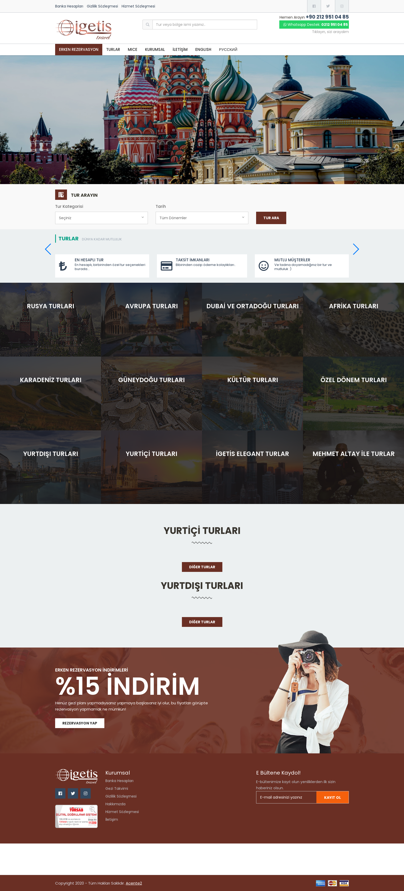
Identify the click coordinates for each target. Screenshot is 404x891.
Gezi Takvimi (116, 788)
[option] (202, 119)
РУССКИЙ (228, 49)
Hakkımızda (115, 804)
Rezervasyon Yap (79, 723)
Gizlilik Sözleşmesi (102, 6)
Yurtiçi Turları (202, 530)
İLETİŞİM (180, 49)
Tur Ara (271, 217)
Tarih (161, 206)
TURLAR (113, 49)
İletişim (111, 819)
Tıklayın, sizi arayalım (330, 31)
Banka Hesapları (69, 6)
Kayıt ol (332, 797)
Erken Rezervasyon (78, 49)
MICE (132, 49)
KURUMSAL (155, 49)
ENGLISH (203, 49)
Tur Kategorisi (69, 206)
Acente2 (134, 883)
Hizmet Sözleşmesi (138, 6)
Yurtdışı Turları (202, 585)
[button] (355, 249)
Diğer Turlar (202, 567)
